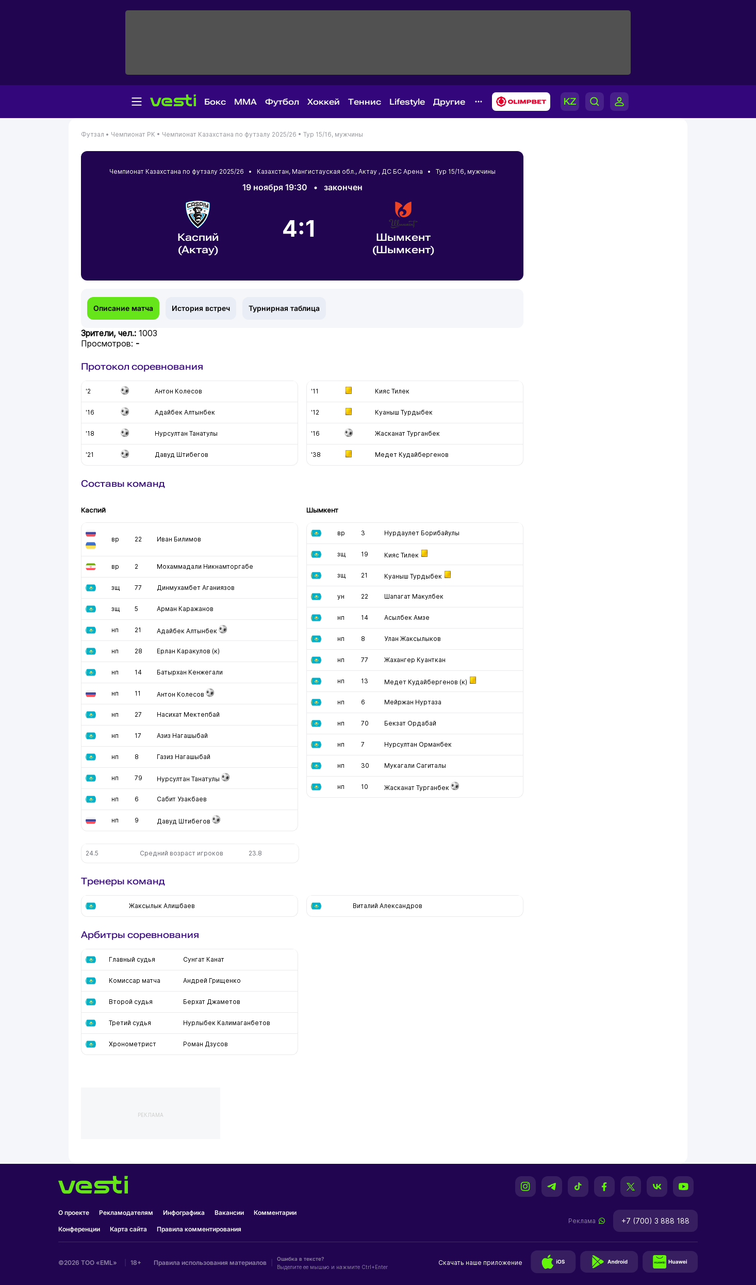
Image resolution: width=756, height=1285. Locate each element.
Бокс (215, 102)
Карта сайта (128, 1229)
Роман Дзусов (205, 1044)
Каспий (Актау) (197, 228)
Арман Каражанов (185, 609)
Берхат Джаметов (211, 1002)
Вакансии (229, 1212)
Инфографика (184, 1212)
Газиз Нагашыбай (183, 757)
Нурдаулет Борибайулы (421, 533)
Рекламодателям (126, 1212)
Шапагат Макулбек (413, 596)
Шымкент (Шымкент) (403, 228)
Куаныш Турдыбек (413, 576)
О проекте (73, 1212)
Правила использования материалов (210, 1262)
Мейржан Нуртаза (412, 702)
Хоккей (323, 102)
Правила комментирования (199, 1229)
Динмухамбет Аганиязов (196, 587)
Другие (449, 102)
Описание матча (123, 308)
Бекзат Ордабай (410, 723)
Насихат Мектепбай (188, 714)
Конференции (79, 1229)
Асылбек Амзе (407, 617)
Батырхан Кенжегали (190, 672)
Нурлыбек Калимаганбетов (226, 1023)
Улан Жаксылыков (412, 638)
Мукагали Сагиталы (415, 765)
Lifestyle (407, 102)
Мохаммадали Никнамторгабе (205, 566)
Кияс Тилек (401, 555)
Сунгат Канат (203, 959)
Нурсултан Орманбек (418, 744)
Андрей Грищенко (212, 980)
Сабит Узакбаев (182, 799)
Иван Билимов (179, 539)
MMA (245, 102)
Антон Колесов (180, 694)
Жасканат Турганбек (416, 788)
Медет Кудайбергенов (421, 682)
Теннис (364, 102)
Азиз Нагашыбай (182, 735)
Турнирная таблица (284, 308)
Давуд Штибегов (183, 821)
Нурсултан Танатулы (188, 779)
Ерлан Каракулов (183, 651)
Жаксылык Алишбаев (162, 906)
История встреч (201, 308)
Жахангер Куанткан (415, 660)
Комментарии (275, 1212)
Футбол (282, 102)
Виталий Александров (387, 906)
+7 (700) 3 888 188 (655, 1220)
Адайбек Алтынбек (187, 631)
